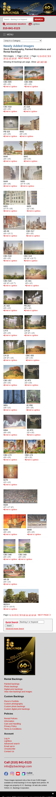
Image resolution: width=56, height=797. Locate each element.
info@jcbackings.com (18, 766)
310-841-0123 (11, 28)
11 (7, 58)
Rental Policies (10, 718)
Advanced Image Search (15, 629)
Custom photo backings (14, 706)
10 (4, 58)
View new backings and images (18, 692)
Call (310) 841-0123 (18, 762)
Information (9, 721)
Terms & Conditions (13, 729)
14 (15, 58)
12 (10, 58)
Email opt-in (9, 746)
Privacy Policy (10, 726)
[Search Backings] (18, 19)
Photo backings (11, 686)
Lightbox (36, 24)
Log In (7, 738)
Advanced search (12, 744)
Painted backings (11, 684)
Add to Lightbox (10, 87)
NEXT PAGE (24, 58)
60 (46, 62)
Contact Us (9, 751)
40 (42, 62)
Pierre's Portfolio (11, 701)
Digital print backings (13, 689)
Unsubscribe (9, 749)
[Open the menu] (28, 34)
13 (13, 58)
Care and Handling (12, 724)
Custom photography (13, 704)
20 (38, 62)
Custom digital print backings (17, 709)
